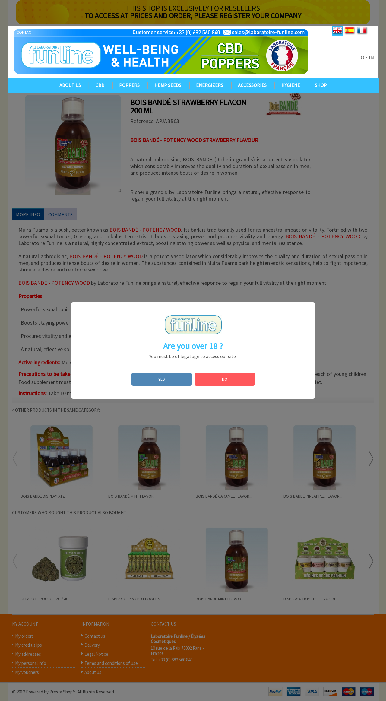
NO (224, 379)
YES (161, 379)
